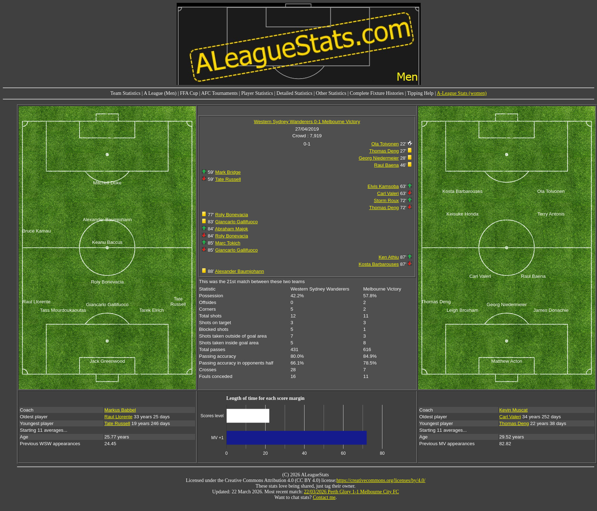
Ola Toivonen (385, 144)
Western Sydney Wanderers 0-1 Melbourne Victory (307, 121)
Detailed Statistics (294, 93)
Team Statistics (125, 93)
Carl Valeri (388, 193)
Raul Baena (386, 165)
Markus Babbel (120, 410)
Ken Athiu (389, 257)
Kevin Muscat (513, 410)
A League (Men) (160, 93)
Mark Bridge (228, 172)
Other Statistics (331, 93)
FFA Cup (189, 93)
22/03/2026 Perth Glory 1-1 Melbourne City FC (351, 491)
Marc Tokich (227, 243)
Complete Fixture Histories (377, 93)
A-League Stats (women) (462, 93)
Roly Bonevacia (231, 214)
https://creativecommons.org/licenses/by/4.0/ (380, 480)
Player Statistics (257, 93)
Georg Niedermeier (379, 158)
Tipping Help (420, 93)
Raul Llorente (118, 416)
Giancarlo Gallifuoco (236, 221)
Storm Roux (386, 200)
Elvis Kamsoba (383, 186)
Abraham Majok (231, 228)
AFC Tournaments (219, 93)
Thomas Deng (384, 151)
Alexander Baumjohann (239, 271)
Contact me (324, 497)
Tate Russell (228, 179)
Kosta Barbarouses (379, 264)
